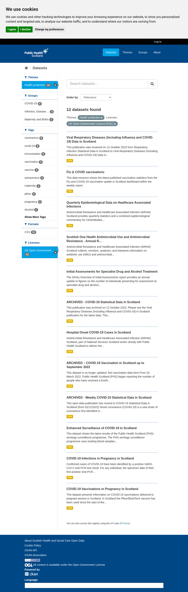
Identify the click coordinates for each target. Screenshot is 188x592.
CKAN (31, 574)
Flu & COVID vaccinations (85, 172)
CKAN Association (36, 555)
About (157, 52)
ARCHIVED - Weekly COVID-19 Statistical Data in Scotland (109, 397)
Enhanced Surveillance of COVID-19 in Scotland (102, 428)
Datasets (111, 52)
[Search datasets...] (107, 83)
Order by (72, 97)
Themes (127, 52)
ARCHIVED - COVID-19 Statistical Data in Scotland (103, 302)
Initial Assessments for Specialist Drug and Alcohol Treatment (112, 271)
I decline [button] (25, 29)
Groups (142, 52)
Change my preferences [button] (49, 29)
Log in (158, 41)
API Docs (124, 523)
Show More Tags (35, 217)
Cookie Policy (33, 545)
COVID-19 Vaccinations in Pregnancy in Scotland (102, 489)
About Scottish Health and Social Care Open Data (54, 540)
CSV (70, 160)
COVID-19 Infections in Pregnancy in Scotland (100, 458)
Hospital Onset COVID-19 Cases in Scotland (99, 332)
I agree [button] (12, 29)
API (112, 523)
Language (31, 579)
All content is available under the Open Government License (65, 564)
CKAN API (31, 550)
